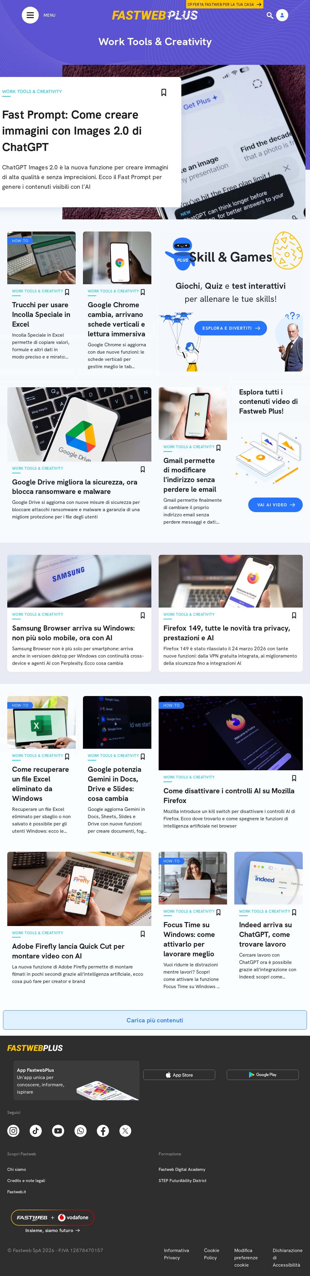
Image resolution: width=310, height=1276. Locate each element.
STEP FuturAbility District (182, 1180)
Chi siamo (16, 1169)
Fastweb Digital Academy (182, 1169)
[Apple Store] (179, 1075)
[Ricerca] (270, 15)
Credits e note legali (26, 1180)
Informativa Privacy (176, 1254)
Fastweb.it (16, 1191)
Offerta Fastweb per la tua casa (221, 4)
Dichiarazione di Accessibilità (288, 1257)
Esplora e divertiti (227, 328)
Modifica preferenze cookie (246, 1257)
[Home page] (155, 15)
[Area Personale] (282, 15)
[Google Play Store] (263, 1075)
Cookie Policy (211, 1254)
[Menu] (38, 15)
